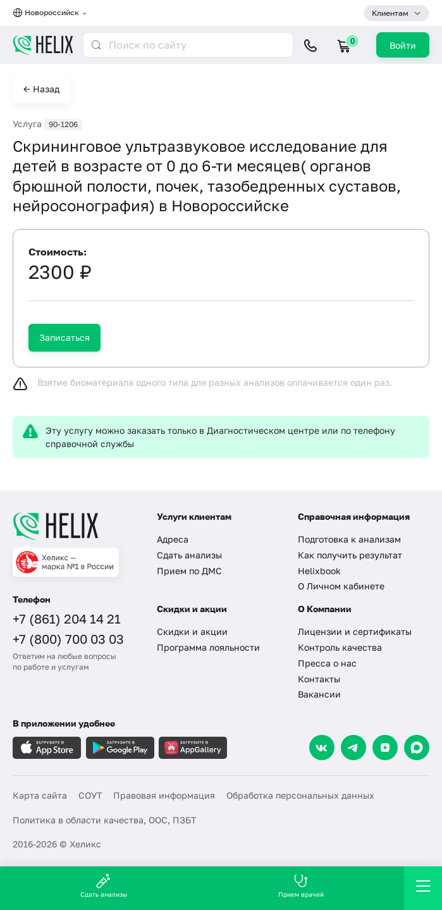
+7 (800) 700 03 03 (68, 638)
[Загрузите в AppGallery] (193, 748)
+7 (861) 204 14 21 (67, 618)
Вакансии (319, 694)
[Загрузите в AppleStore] (47, 748)
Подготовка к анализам (349, 539)
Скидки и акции (192, 631)
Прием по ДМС (189, 570)
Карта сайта (40, 795)
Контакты (319, 678)
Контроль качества (340, 647)
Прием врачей (301, 885)
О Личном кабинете (341, 586)
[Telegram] (353, 747)
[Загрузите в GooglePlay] (120, 748)
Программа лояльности (208, 647)
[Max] (416, 747)
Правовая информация (164, 795)
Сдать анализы (189, 555)
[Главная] (77, 526)
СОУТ (90, 795)
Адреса (172, 539)
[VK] (322, 747)
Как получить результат (350, 555)
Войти (403, 45)
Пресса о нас (327, 663)
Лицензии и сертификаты (355, 631)
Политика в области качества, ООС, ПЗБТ (105, 820)
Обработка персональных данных (300, 795)
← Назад (41, 88)
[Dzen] (385, 747)
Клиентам (390, 13)
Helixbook (319, 570)
